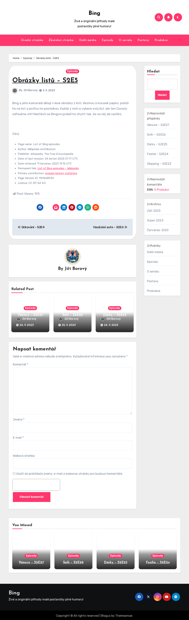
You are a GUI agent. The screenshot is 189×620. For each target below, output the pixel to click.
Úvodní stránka (32, 40)
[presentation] (36, 483)
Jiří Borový (31, 90)
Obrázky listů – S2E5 (46, 80)
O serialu (125, 40)
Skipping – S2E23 (159, 164)
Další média (87, 40)
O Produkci (161, 190)
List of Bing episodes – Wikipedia (58, 168)
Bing (94, 13)
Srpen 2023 (155, 220)
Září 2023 (154, 210)
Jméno (18, 418)
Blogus (106, 614)
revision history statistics (61, 173)
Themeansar (123, 614)
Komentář (20, 363)
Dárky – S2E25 (114, 315)
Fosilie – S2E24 (157, 154)
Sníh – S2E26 (72, 315)
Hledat (153, 71)
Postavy (143, 40)
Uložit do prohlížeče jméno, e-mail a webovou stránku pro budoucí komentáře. (69, 472)
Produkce (161, 40)
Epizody (107, 40)
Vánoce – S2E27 (30, 315)
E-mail (18, 436)
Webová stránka (24, 454)
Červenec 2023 (158, 230)
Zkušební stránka (61, 40)
